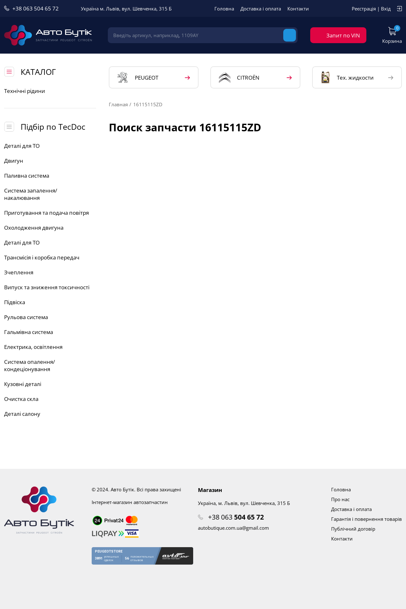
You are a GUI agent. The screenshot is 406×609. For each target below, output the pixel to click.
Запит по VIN (343, 35)
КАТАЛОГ (38, 71)
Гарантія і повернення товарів (366, 519)
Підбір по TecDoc (53, 126)
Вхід (386, 8)
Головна (224, 8)
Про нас (340, 499)
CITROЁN (239, 77)
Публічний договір (353, 529)
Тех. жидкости (347, 77)
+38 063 (236, 517)
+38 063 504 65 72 (35, 8)
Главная (118, 104)
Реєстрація (364, 8)
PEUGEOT (137, 77)
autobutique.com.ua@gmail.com (233, 528)
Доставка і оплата (260, 8)
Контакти (298, 8)
